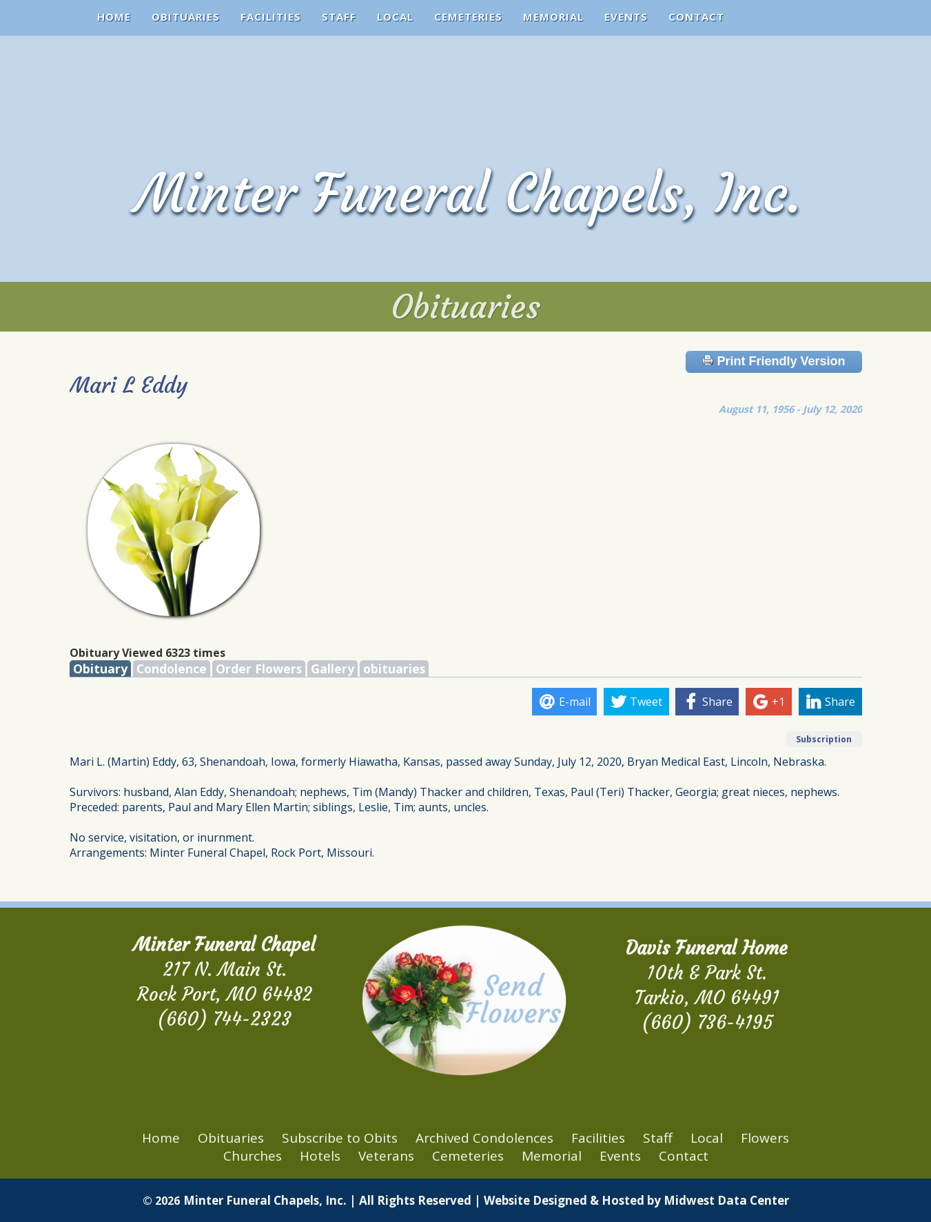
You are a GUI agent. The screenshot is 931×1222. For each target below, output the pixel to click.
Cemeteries (468, 16)
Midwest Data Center (726, 1200)
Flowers (765, 1138)
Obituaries (186, 16)
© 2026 (161, 1200)
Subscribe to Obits (340, 1138)
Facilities (271, 16)
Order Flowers (259, 668)
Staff (339, 16)
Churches (252, 1156)
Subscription (824, 739)
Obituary (100, 668)
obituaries (394, 668)
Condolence (171, 668)
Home (114, 16)
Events (626, 16)
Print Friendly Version (773, 361)
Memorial (553, 16)
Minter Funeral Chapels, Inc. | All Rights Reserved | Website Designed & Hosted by (423, 1200)
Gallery (332, 668)
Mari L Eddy (128, 385)
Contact (696, 16)
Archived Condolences (484, 1138)
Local (395, 16)
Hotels (320, 1156)
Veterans (386, 1156)
